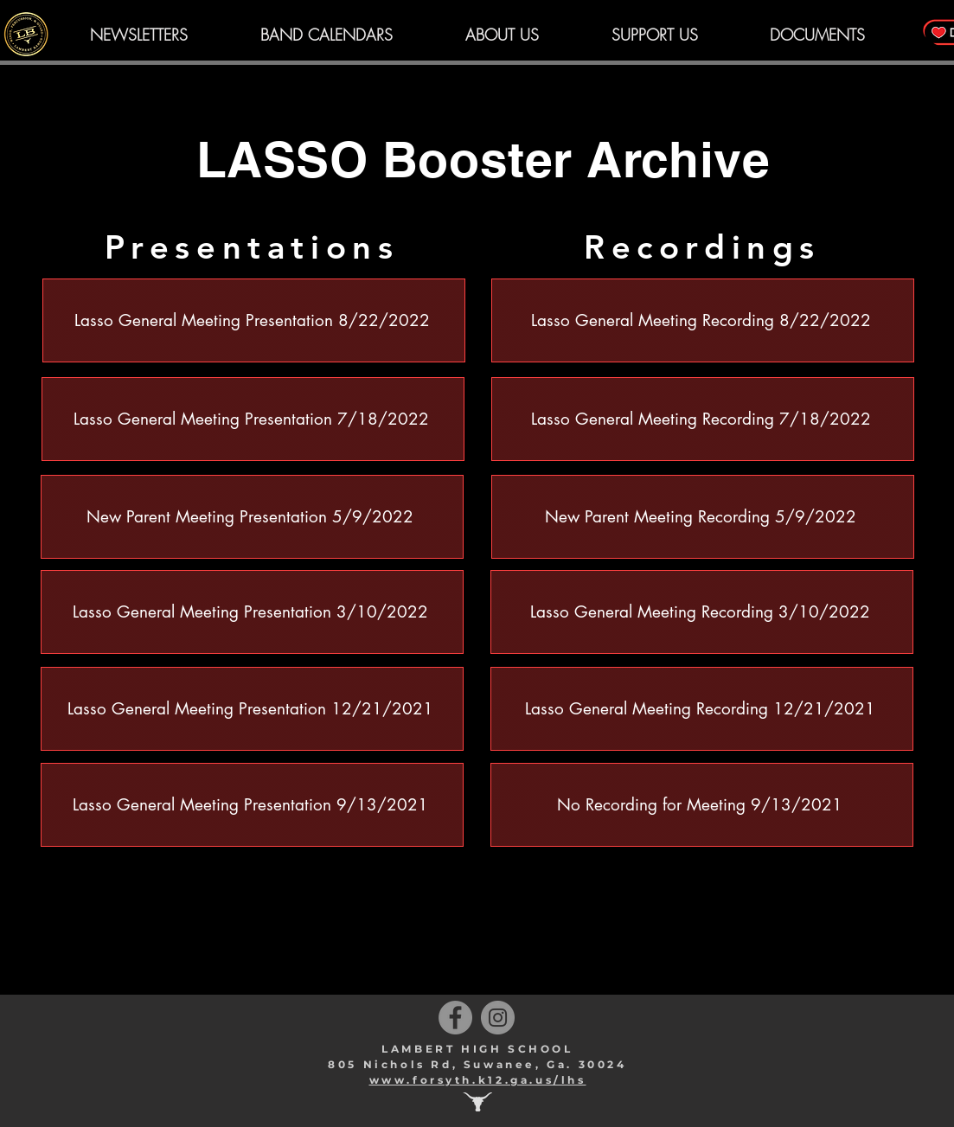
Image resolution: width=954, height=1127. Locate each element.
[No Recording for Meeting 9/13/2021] (701, 805)
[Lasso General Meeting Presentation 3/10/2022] (252, 612)
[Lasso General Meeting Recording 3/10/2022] (701, 612)
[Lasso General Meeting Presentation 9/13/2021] (252, 805)
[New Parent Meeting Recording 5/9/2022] (702, 517)
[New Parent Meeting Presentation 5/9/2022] (252, 517)
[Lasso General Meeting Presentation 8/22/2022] (253, 320)
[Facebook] (455, 1017)
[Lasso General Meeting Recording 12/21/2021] (701, 709)
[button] (326, 35)
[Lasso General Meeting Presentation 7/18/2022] (253, 419)
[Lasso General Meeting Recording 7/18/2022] (702, 419)
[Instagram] (498, 1017)
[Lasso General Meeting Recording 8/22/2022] (702, 320)
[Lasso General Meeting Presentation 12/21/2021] (252, 709)
